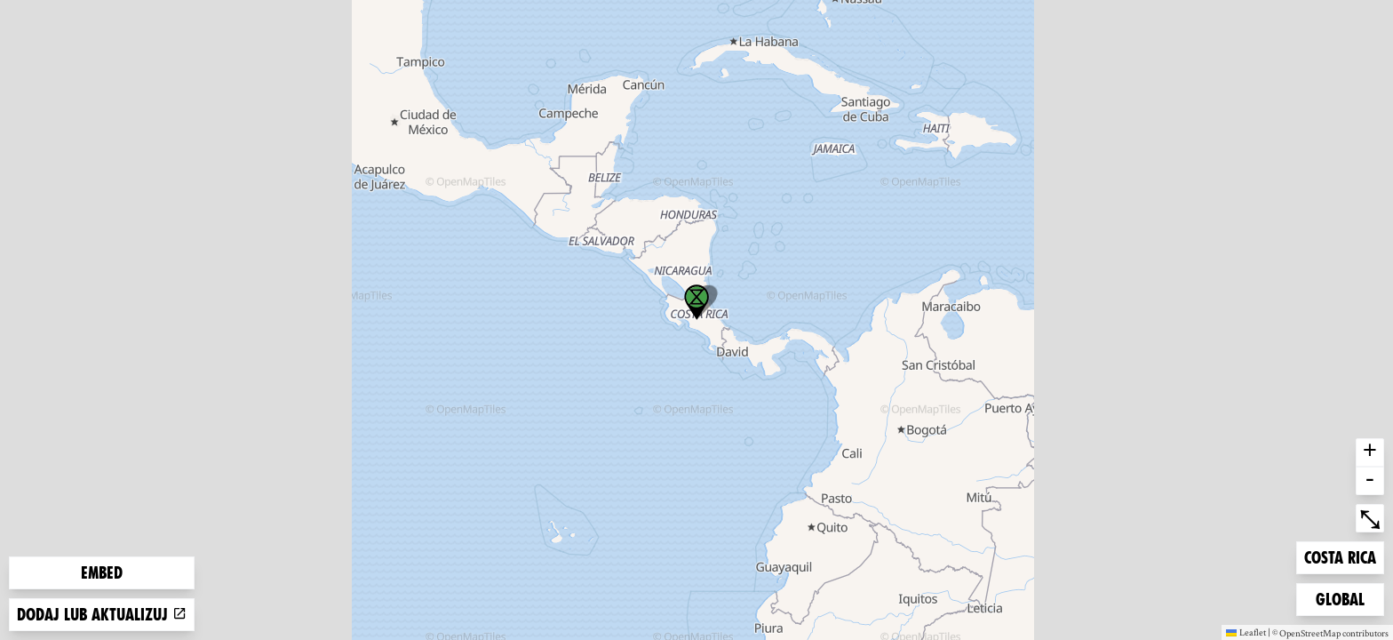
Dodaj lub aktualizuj (102, 614)
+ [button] (1370, 452)
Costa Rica (1339, 556)
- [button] (1370, 481)
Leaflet (1246, 632)
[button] (696, 302)
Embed (102, 573)
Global (1344, 598)
